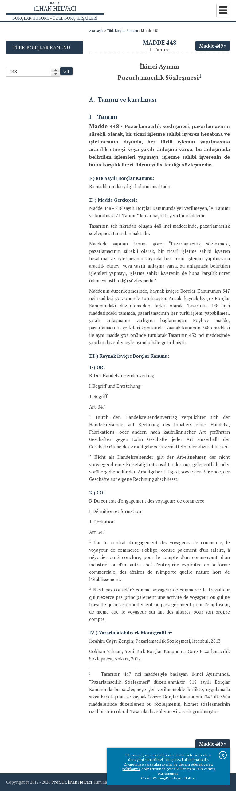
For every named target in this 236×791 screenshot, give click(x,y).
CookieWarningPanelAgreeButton (168, 778)
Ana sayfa (96, 31)
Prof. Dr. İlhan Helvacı (71, 782)
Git (66, 71)
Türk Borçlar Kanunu (122, 31)
